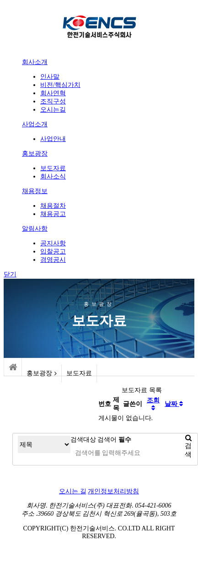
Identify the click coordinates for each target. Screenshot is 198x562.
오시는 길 (72, 491)
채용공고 (53, 214)
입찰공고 (53, 251)
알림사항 (35, 228)
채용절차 (53, 205)
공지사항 (53, 243)
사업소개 (35, 124)
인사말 (49, 76)
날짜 (174, 403)
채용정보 (35, 191)
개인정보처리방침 (113, 491)
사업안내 (53, 138)
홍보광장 (35, 153)
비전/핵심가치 (60, 84)
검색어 (114, 439)
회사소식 (53, 176)
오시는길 (53, 109)
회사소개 (35, 62)
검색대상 (83, 439)
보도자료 (53, 168)
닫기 (10, 274)
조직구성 (53, 101)
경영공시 (53, 259)
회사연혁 (53, 93)
